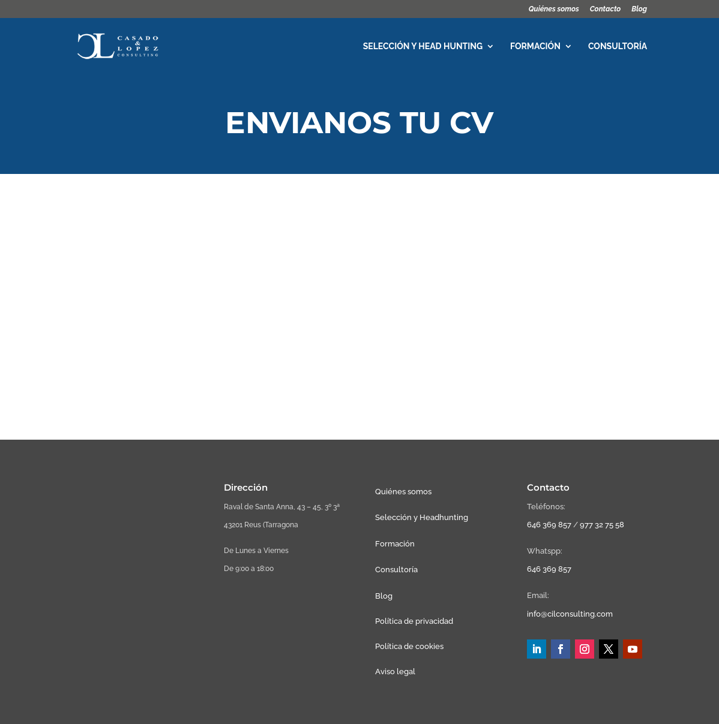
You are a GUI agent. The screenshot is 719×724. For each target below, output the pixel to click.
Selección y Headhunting (421, 517)
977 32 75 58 (602, 524)
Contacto (605, 9)
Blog (639, 9)
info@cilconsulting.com (570, 613)
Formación (535, 46)
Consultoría (617, 46)
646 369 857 (549, 524)
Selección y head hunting (423, 46)
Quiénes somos (554, 9)
